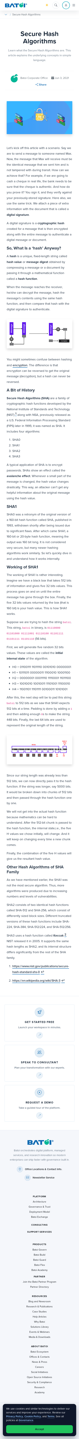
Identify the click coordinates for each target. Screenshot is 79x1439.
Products (40, 1244)
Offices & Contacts (39, 1357)
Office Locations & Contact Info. (43, 1169)
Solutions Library (40, 1327)
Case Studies (39, 1311)
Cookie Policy (32, 1416)
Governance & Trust (39, 1207)
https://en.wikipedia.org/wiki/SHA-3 (36, 980)
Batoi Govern (39, 1250)
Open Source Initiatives (39, 1377)
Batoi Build (39, 1255)
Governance (26, 1420)
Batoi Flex (39, 1265)
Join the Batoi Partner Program (39, 1282)
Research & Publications (39, 1306)
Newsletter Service (43, 1177)
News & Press (39, 1362)
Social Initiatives (39, 1372)
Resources (39, 1296)
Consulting (39, 1225)
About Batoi (39, 1346)
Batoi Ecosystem (39, 1352)
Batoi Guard (39, 1260)
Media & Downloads (39, 1337)
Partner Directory (39, 1287)
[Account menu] (66, 5)
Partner (39, 1276)
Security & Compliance (39, 1382)
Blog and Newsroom (39, 1301)
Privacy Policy (14, 1416)
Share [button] (41, 85)
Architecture (39, 1202)
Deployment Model (39, 1212)
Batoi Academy (39, 1270)
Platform (39, 1196)
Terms (50, 1416)
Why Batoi (39, 1322)
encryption (20, 365)
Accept (39, 1429)
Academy (40, 1392)
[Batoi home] (39, 1142)
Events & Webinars (39, 1332)
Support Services (39, 1232)
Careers (39, 1367)
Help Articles (40, 1317)
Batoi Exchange (39, 1217)
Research (39, 1387)
